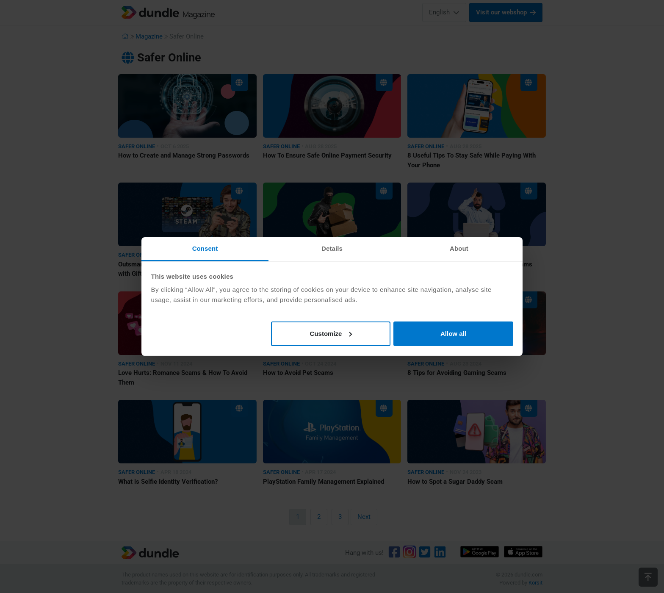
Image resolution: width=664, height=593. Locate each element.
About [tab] (459, 248)
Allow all (453, 333)
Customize (331, 333)
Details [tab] (332, 248)
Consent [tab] (205, 248)
